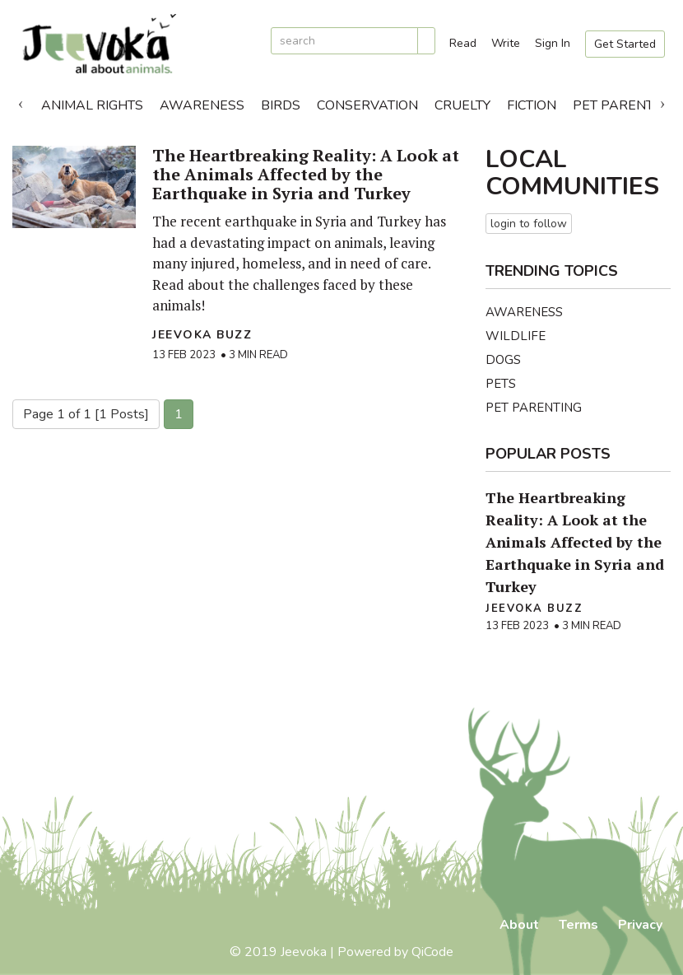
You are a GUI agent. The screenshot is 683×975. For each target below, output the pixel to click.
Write (505, 43)
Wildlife (516, 336)
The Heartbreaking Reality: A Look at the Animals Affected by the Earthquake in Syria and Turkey (305, 174)
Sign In (552, 43)
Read (462, 43)
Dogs (503, 360)
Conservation (367, 105)
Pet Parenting (534, 407)
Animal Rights (92, 105)
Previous (20, 101)
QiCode (432, 952)
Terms (578, 925)
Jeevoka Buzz (202, 335)
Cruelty (462, 105)
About (519, 925)
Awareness (202, 105)
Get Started (625, 44)
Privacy (640, 925)
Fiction (531, 105)
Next (662, 101)
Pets (501, 384)
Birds (280, 105)
